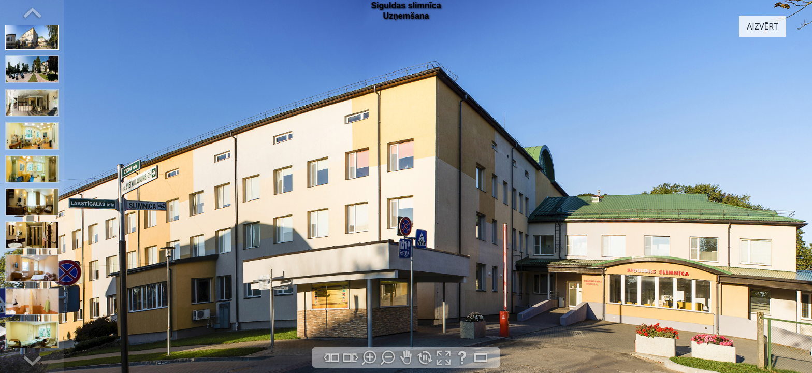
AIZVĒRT (762, 26)
